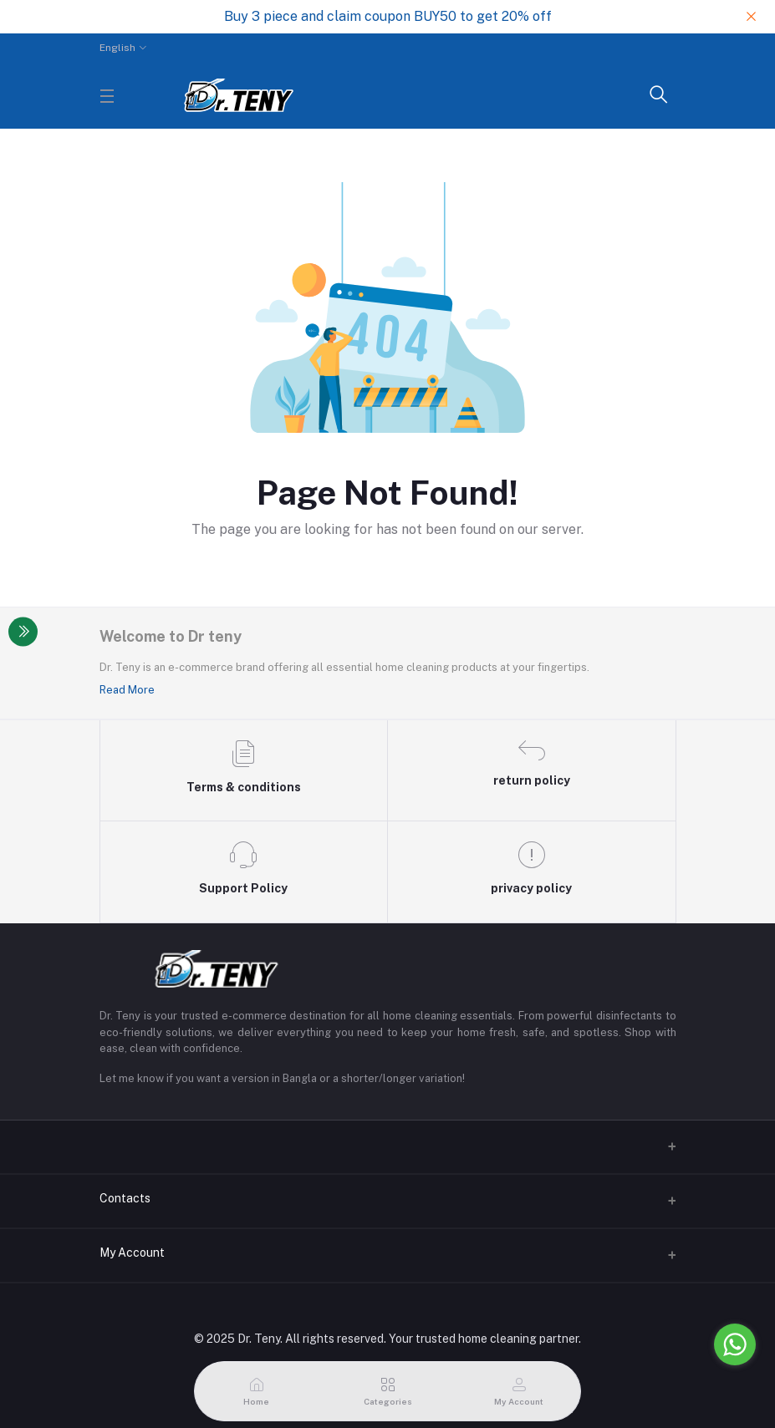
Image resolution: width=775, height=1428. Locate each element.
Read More (127, 690)
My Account (132, 1252)
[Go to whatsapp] (735, 1344)
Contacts (124, 1198)
